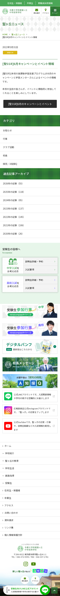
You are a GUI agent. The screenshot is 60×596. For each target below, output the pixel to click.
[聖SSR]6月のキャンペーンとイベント (30, 104)
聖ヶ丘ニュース (18, 34)
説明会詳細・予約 (40, 261)
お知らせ (10, 52)
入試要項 (40, 269)
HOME (5, 34)
